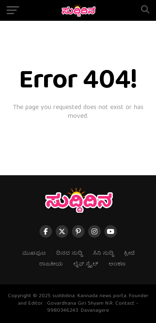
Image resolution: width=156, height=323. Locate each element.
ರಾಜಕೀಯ (51, 264)
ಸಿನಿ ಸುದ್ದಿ (103, 253)
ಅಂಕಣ (117, 264)
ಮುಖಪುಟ (34, 253)
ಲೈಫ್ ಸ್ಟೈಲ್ (85, 264)
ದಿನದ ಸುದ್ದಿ (69, 253)
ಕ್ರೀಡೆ (129, 253)
